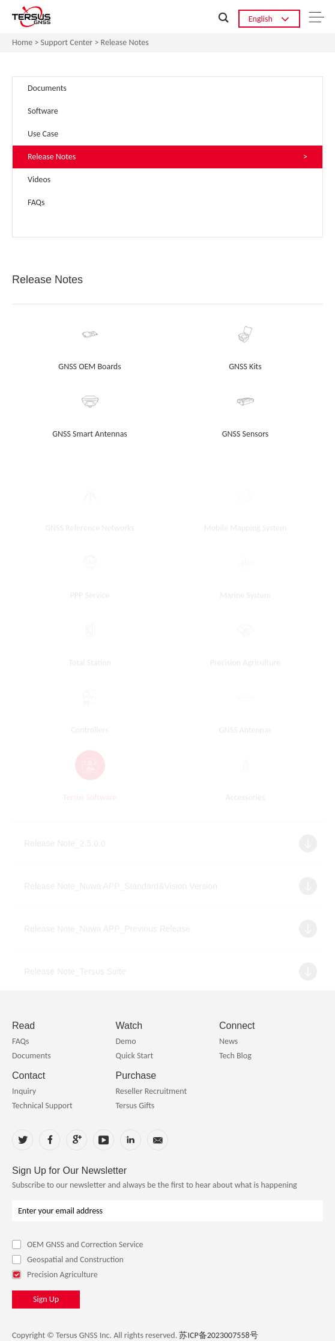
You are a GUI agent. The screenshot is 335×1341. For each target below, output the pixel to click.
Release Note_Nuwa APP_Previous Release (107, 931)
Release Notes (125, 43)
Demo (125, 1041)
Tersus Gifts (134, 1105)
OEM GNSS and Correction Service (77, 1244)
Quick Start (134, 1056)
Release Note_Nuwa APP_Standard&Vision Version (120, 889)
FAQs (20, 1041)
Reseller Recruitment (151, 1091)
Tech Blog (235, 1056)
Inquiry (24, 1091)
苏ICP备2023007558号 (218, 1335)
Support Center (67, 43)
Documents (31, 1056)
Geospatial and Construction (68, 1259)
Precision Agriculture (55, 1274)
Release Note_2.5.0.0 (64, 846)
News (228, 1041)
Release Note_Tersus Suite (75, 974)
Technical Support (42, 1105)
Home (22, 43)
